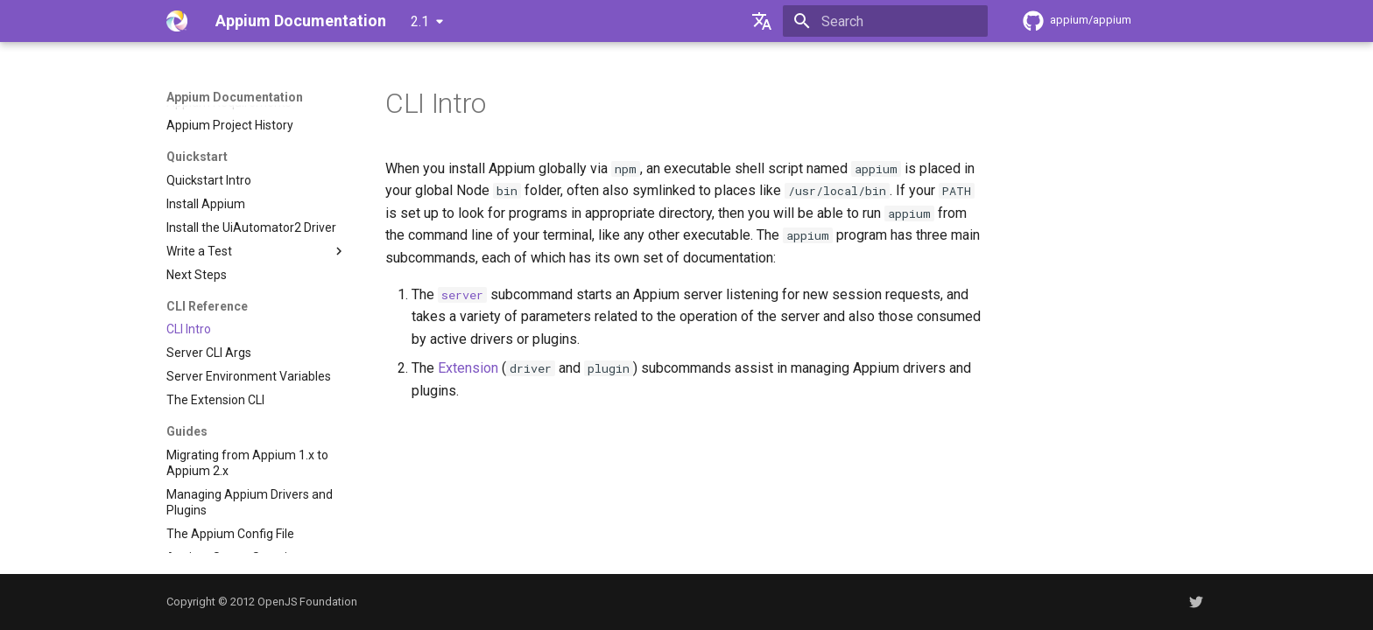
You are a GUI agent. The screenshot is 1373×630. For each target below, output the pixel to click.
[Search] (885, 21)
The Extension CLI (215, 400)
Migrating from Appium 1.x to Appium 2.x (247, 463)
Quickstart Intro (208, 180)
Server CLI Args (208, 353)
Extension (468, 368)
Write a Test (256, 251)
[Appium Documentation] (176, 21)
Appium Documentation (234, 97)
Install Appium (205, 204)
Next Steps (196, 275)
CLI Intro (188, 329)
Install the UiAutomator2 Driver (251, 227)
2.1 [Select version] (420, 21)
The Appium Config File (230, 534)
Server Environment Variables (248, 376)
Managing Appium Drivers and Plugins (249, 502)
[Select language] (761, 21)
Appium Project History (229, 125)
